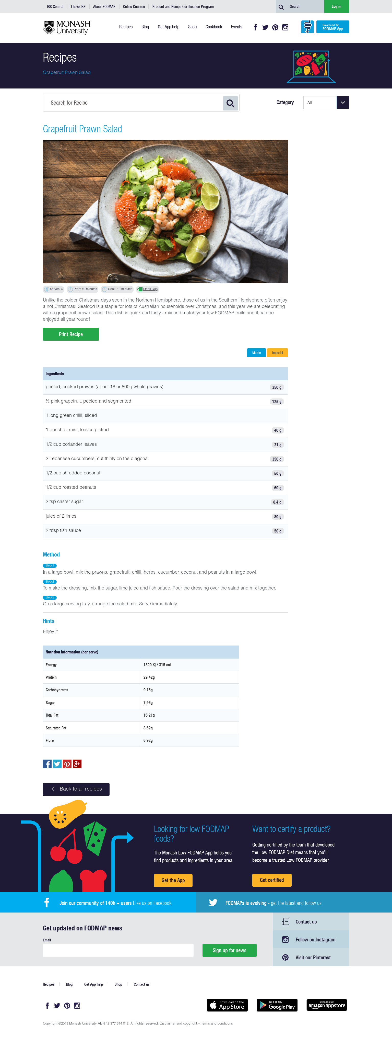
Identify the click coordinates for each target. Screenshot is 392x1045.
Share (47, 764)
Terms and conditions (217, 1024)
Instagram (285, 27)
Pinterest (275, 27)
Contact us (306, 921)
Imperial (277, 352)
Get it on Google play (277, 1005)
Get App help (93, 984)
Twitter (265, 27)
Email (47, 940)
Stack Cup (150, 289)
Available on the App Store (227, 1005)
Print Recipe (71, 334)
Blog (69, 984)
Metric (256, 352)
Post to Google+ (77, 764)
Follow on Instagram (316, 939)
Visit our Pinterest (313, 957)
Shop (118, 984)
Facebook (255, 27)
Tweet (57, 764)
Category (285, 102)
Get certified (272, 880)
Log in (336, 6)
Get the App (173, 880)
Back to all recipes (76, 789)
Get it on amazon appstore (327, 1005)
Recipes (48, 984)
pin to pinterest (67, 764)
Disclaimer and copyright (178, 1024)
